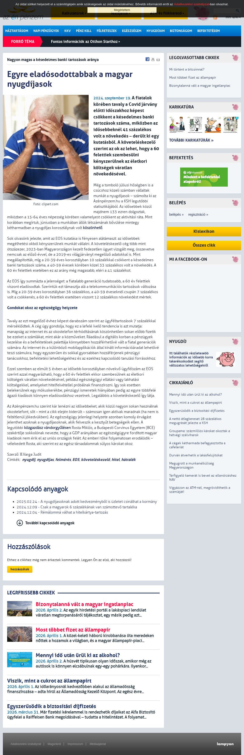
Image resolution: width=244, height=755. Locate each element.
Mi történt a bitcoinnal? (186, 69)
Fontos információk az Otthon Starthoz (85, 41)
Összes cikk (204, 245)
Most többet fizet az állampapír (192, 78)
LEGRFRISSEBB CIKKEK (31, 593)
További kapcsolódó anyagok (50, 523)
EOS (75, 459)
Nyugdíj (177, 341)
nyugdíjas (45, 459)
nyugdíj (28, 459)
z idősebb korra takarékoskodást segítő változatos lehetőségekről (191, 361)
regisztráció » (198, 214)
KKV (67, 31)
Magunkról (54, 744)
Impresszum (75, 744)
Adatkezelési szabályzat (25, 744)
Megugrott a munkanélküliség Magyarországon (191, 465)
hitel (116, 459)
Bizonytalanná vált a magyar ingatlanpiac (199, 86)
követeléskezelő (95, 459)
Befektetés (181, 157)
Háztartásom (16, 31)
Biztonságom (181, 31)
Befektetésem (208, 31)
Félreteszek (107, 31)
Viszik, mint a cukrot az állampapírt (195, 403)
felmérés (63, 459)
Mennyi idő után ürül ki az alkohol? (195, 395)
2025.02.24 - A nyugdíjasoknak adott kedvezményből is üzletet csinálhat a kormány (87, 502)
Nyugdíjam (156, 31)
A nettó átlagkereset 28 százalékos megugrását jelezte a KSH (195, 421)
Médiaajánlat (98, 744)
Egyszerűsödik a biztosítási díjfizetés (196, 411)
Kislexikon (203, 231)
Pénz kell (84, 31)
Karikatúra (181, 107)
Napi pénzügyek (46, 31)
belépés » (176, 214)
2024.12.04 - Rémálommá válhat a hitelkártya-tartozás (62, 512)
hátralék (128, 459)
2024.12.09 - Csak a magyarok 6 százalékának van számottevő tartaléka (77, 507)
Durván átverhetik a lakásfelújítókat (196, 455)
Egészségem (131, 31)
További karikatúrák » (191, 140)
